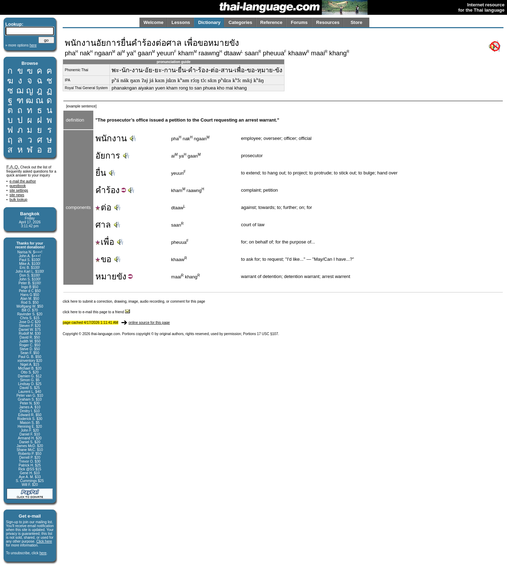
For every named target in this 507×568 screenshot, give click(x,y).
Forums (299, 22)
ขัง (121, 276)
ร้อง (113, 190)
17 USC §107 (267, 334)
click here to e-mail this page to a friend (96, 312)
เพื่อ (104, 242)
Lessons (180, 22)
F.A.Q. (12, 166)
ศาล (103, 224)
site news (17, 195)
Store (356, 22)
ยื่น (100, 173)
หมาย (106, 276)
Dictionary (209, 22)
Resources (327, 22)
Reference (271, 22)
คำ (100, 190)
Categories (240, 22)
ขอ (103, 259)
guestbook (18, 186)
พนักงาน (111, 138)
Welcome (153, 22)
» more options (21, 45)
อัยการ (107, 155)
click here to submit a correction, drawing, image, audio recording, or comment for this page (134, 301)
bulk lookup (18, 200)
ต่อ (103, 207)
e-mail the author (23, 181)
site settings (19, 190)
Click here (44, 541)
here (42, 553)
